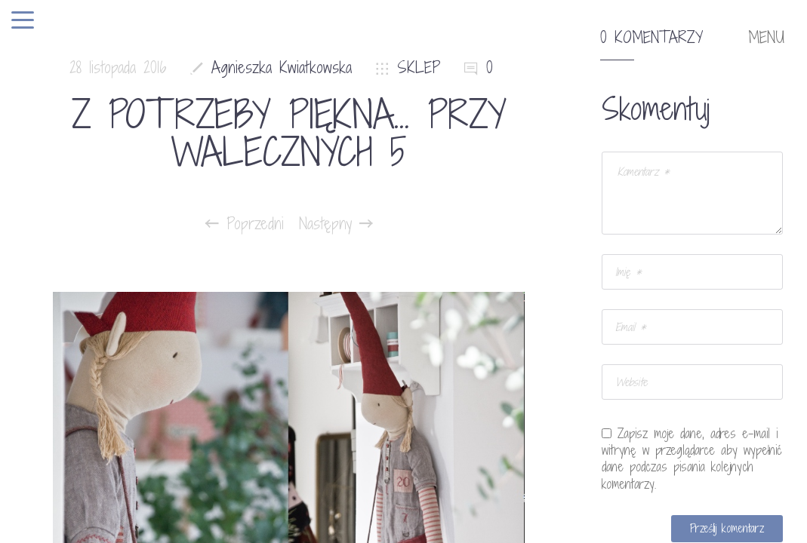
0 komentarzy (651, 37)
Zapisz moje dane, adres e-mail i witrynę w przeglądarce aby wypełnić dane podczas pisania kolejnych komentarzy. (692, 458)
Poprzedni (244, 224)
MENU (766, 37)
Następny (336, 224)
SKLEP (419, 67)
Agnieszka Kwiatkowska (281, 67)
